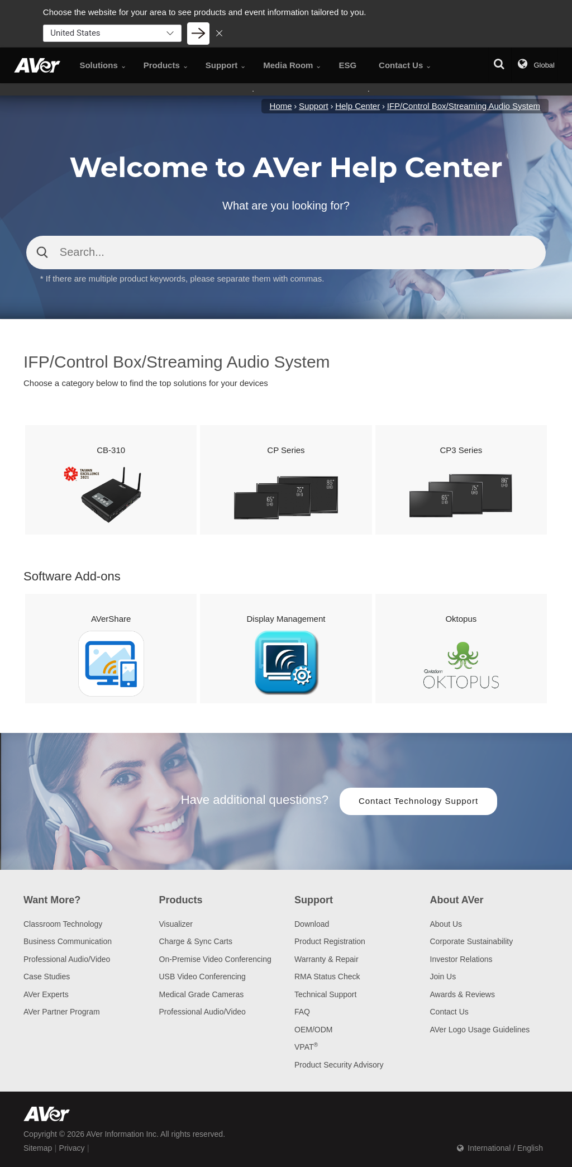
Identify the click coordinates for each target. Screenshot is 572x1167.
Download (311, 924)
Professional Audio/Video (66, 959)
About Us (446, 924)
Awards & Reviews (462, 994)
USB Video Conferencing (202, 976)
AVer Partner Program (61, 1011)
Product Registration (329, 941)
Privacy (72, 1148)
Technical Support (325, 994)
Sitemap (37, 1148)
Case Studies (46, 976)
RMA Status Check (327, 976)
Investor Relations (461, 959)
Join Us (443, 976)
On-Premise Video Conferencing (215, 959)
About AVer (457, 900)
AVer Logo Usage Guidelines (480, 1029)
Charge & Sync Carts (196, 941)
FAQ (302, 1011)
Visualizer (176, 924)
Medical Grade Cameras (201, 994)
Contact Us (449, 1011)
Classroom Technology (62, 924)
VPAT (306, 1046)
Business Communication (67, 941)
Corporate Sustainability (471, 941)
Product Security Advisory (339, 1064)
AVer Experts (46, 994)
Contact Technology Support (418, 801)
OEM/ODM (313, 1029)
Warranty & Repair (326, 959)
